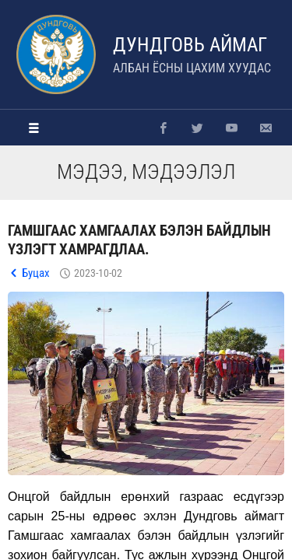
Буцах (36, 273)
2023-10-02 (98, 273)
